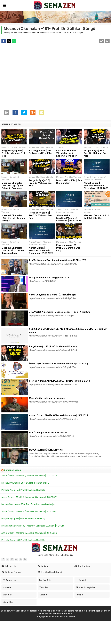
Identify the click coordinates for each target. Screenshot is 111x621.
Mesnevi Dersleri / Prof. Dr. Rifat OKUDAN (97, 216)
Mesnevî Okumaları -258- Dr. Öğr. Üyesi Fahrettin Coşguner (12, 186)
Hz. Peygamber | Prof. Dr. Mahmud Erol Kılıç (41, 152)
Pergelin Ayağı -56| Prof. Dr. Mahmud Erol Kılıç (40, 215)
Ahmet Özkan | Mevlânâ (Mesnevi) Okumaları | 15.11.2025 (58, 415)
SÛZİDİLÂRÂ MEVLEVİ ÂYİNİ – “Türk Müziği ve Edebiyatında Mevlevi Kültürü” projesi (68, 330)
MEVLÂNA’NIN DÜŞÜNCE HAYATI (46, 450)
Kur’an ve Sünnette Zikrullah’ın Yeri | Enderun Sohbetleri (66, 153)
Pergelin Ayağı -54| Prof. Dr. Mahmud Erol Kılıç (23, 540)
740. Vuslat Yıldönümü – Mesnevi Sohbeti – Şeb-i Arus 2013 (59, 312)
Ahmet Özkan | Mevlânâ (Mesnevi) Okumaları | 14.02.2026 (96, 186)
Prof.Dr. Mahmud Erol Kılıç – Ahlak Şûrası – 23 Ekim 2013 (57, 260)
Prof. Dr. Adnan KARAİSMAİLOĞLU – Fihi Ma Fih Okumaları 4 (59, 381)
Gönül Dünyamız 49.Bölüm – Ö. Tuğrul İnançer (52, 294)
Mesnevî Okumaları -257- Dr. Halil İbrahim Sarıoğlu (13, 218)
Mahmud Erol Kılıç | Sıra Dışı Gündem (69, 181)
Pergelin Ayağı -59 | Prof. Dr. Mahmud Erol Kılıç (13, 153)
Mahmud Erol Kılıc (9, 147)
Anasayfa (8, 33)
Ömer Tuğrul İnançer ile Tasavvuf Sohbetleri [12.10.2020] (58, 363)
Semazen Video (12, 470)
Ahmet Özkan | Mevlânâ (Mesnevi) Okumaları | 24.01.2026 (29, 533)
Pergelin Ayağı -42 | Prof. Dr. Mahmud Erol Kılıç (53, 346)
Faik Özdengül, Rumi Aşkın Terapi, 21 (48, 432)
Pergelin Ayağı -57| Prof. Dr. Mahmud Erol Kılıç (40, 183)
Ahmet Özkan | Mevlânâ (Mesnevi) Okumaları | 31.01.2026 (41, 250)
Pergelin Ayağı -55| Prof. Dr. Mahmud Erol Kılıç (68, 248)
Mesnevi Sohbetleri (31, 33)
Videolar (17, 33)
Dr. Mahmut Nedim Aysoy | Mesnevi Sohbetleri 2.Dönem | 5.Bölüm (32, 525)
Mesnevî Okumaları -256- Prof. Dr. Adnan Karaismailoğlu (12, 250)
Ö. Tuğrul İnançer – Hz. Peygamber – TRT (50, 277)
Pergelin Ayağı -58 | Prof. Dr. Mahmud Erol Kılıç (95, 153)
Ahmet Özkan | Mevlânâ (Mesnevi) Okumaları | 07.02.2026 (68, 218)
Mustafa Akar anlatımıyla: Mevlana (47, 398)
